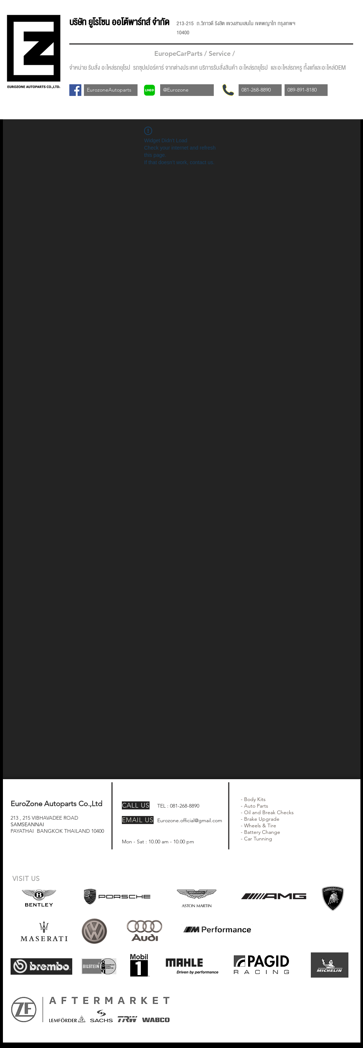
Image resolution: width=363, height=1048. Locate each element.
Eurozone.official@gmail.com (189, 820)
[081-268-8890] (260, 90)
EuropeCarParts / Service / (195, 53)
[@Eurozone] (187, 90)
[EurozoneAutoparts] (111, 90)
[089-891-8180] (306, 90)
